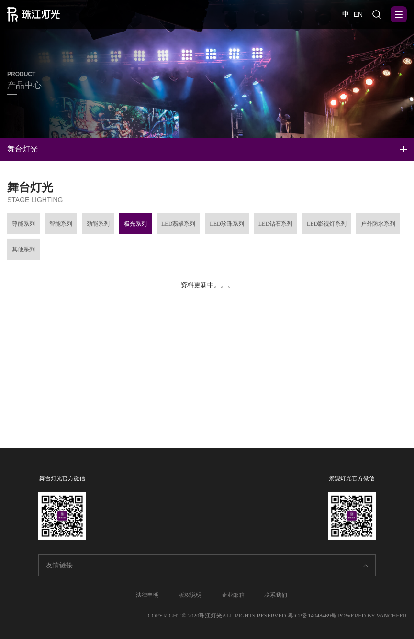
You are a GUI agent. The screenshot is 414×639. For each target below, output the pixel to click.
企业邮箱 (233, 595)
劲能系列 (98, 226)
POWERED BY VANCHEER (372, 615)
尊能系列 (23, 226)
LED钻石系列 (275, 226)
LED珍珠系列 (227, 226)
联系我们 (275, 595)
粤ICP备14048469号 (312, 615)
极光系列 (135, 226)
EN (358, 14)
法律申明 (147, 595)
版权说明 (190, 595)
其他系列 (23, 252)
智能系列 (60, 226)
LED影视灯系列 (327, 226)
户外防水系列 (378, 226)
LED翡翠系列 (178, 226)
